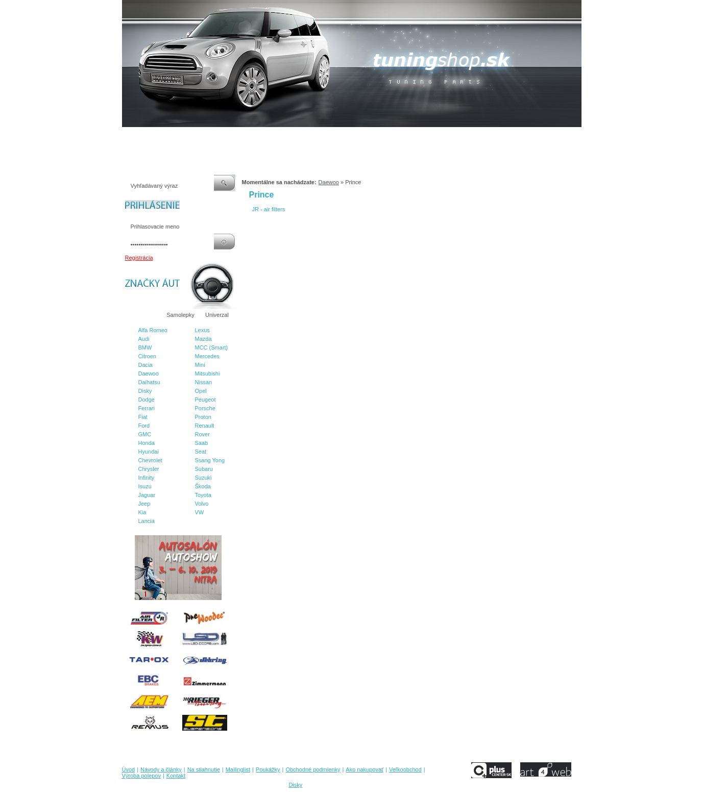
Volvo (202, 504)
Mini (200, 365)
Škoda (203, 486)
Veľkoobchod (431, 137)
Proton (203, 417)
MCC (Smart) (211, 347)
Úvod (128, 137)
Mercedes (207, 356)
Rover (202, 434)
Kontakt (513, 137)
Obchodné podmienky (331, 137)
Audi (144, 339)
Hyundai (148, 452)
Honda (146, 443)
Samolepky (180, 315)
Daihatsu (149, 382)
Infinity (146, 478)
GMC (145, 434)
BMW (145, 347)
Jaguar (147, 495)
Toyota (203, 495)
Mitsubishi (207, 373)
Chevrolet (150, 460)
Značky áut (142, 315)
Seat (201, 452)
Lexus (202, 330)
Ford (144, 425)
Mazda (203, 339)
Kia (142, 512)
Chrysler (148, 469)
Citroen (147, 356)
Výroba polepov (475, 137)
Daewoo (148, 373)
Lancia (146, 521)
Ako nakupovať (386, 137)
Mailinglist (248, 137)
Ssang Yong (210, 460)
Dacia (145, 365)
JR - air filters (268, 209)
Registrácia (139, 258)
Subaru (204, 469)
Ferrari (146, 408)
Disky (145, 391)
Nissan (203, 382)
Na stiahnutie (211, 137)
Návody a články (164, 137)
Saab (201, 443)
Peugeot (205, 399)
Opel (201, 391)
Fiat (143, 417)
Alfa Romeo (152, 330)
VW (199, 512)
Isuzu (145, 486)
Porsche (205, 408)
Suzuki (203, 478)
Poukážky (282, 137)
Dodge (146, 399)
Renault (204, 425)
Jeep (144, 504)
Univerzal (217, 315)
